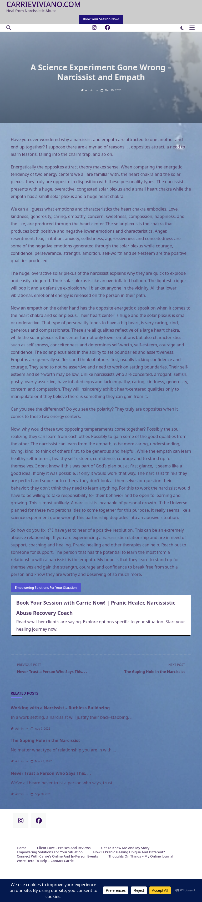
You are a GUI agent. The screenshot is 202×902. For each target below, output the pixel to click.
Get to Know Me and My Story (125, 848)
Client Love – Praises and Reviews (64, 848)
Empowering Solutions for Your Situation (50, 852)
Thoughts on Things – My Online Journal (140, 857)
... (132, 717)
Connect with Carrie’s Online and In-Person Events (57, 857)
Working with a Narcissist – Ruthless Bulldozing (60, 708)
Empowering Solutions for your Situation (46, 587)
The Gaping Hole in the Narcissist (45, 740)
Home (22, 848)
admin (89, 90)
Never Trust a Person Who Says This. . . (51, 773)
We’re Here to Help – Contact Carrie (45, 861)
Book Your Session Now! (101, 19)
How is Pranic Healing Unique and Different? (129, 852)
